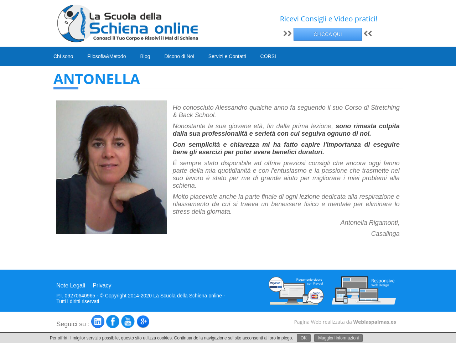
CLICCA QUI (328, 34)
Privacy (102, 285)
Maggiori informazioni (338, 338)
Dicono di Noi (179, 56)
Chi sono (63, 56)
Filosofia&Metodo (106, 56)
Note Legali (70, 285)
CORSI (268, 56)
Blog (145, 56)
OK (304, 338)
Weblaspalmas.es (374, 321)
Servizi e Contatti (227, 56)
